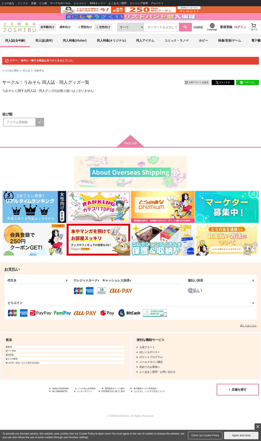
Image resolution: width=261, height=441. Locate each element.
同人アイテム (145, 52)
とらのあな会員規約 (95, 400)
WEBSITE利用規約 (63, 400)
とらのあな (8, 3)
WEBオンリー (97, 3)
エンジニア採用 (139, 3)
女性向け (103, 39)
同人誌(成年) (43, 52)
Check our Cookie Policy (205, 435)
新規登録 (226, 39)
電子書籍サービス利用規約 (67, 404)
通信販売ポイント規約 (129, 400)
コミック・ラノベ (177, 52)
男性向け (85, 39)
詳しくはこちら (248, 337)
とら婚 (43, 3)
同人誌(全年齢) (15, 52)
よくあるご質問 (117, 3)
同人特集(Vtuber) (75, 52)
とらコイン (80, 3)
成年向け (65, 39)
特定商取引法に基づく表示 (67, 408)
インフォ (23, 3)
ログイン (240, 39)
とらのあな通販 (11, 82)
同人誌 (28, 82)
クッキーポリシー (132, 404)
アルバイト (157, 3)
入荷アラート (193, 94)
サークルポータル (60, 3)
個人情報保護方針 (102, 404)
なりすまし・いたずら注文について (113, 408)
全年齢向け (47, 39)
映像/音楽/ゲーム (229, 52)
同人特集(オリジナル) (111, 52)
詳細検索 (198, 39)
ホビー (203, 52)
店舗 (33, 3)
